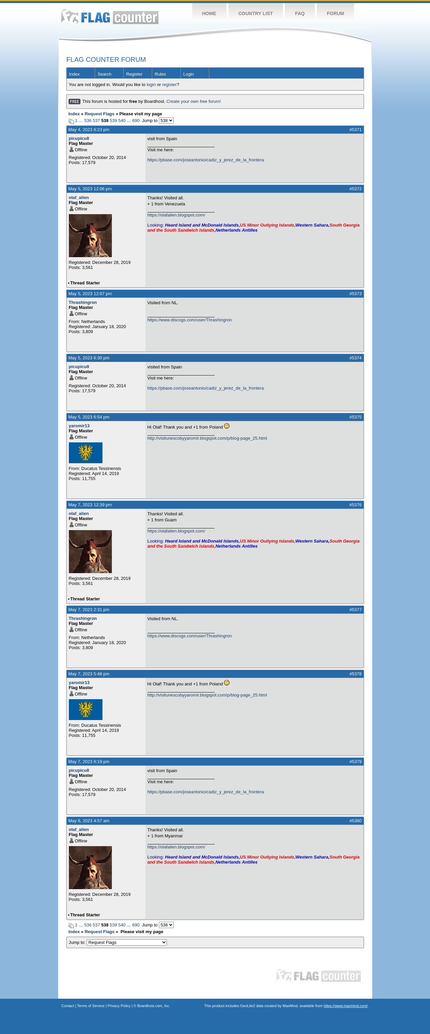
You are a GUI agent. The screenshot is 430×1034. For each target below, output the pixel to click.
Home (209, 13)
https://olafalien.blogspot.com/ (176, 214)
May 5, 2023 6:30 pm (89, 357)
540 (122, 120)
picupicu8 (79, 138)
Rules (160, 74)
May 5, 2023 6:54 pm (89, 417)
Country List (256, 13)
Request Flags (100, 113)
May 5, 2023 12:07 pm (90, 293)
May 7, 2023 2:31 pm (89, 609)
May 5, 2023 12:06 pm (90, 188)
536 (88, 120)
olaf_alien (79, 197)
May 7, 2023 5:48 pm (89, 673)
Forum (335, 13)
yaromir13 (79, 425)
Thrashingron (83, 302)
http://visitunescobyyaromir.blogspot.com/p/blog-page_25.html (207, 438)
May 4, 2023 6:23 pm (89, 129)
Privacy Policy (119, 1006)
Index (74, 74)
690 (136, 120)
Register (134, 74)
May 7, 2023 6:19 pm (89, 761)
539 (113, 120)
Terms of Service (90, 1006)
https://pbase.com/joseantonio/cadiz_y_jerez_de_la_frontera (205, 159)
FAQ (300, 13)
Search (105, 74)
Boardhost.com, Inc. (153, 1006)
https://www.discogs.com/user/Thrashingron (189, 319)
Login (188, 74)
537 (96, 120)
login (151, 84)
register (169, 84)
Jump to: (118, 942)
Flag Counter (110, 16)
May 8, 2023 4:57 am (89, 820)
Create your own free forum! (194, 101)
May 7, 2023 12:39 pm (90, 504)
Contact (67, 1006)
